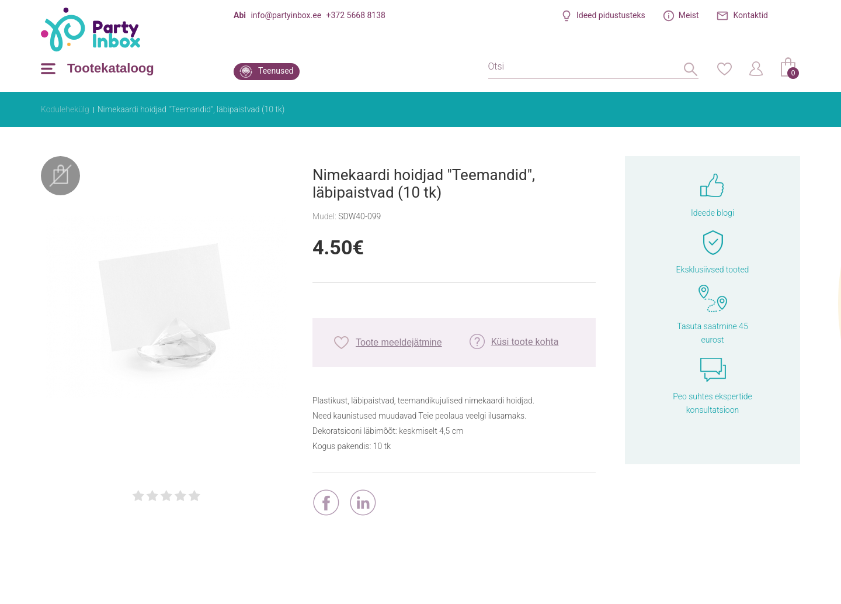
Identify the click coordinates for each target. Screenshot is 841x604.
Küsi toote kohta (525, 341)
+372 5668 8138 (355, 15)
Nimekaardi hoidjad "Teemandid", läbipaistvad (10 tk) (191, 109)
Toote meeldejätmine (399, 342)
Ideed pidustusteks (610, 15)
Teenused (276, 70)
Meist (689, 15)
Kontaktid (751, 15)
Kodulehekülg (65, 109)
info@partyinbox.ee (286, 15)
